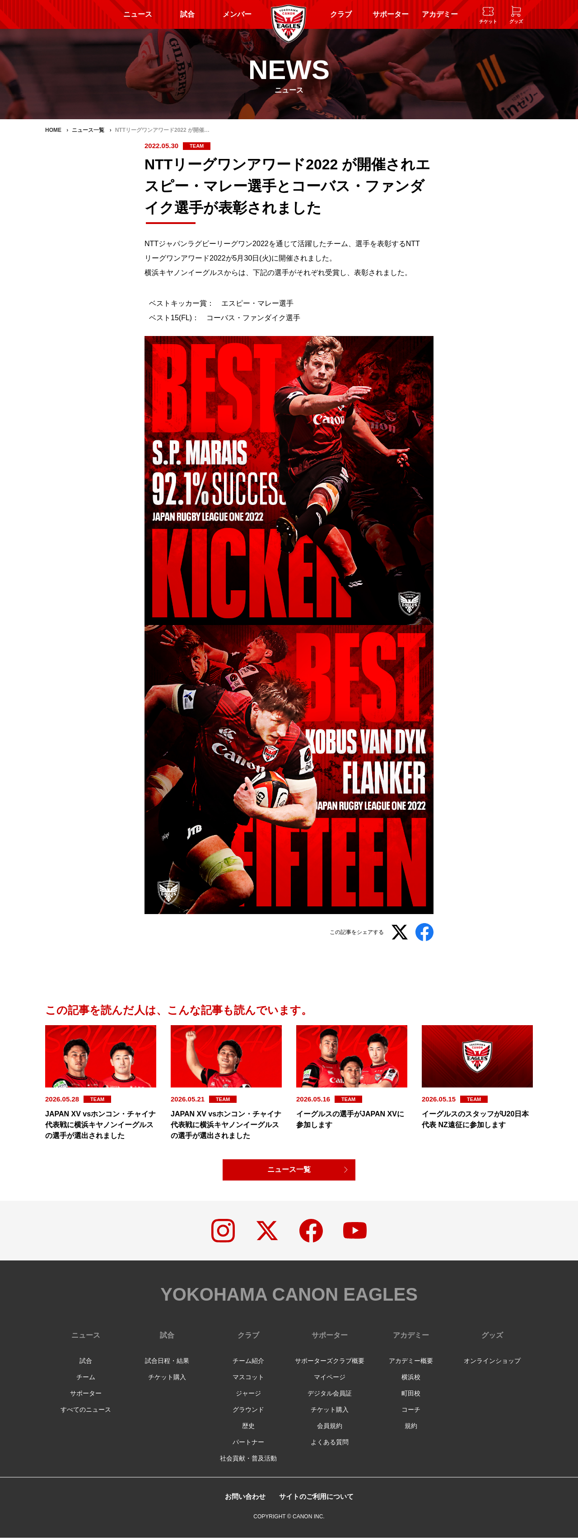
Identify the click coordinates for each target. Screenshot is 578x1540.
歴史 (248, 1428)
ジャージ (248, 1395)
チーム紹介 (248, 1363)
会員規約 (329, 1428)
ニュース (137, 14)
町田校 (410, 1395)
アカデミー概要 (411, 1363)
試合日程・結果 (167, 1363)
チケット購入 (167, 1379)
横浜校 (410, 1379)
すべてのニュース (86, 1411)
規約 (411, 1428)
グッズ (492, 1337)
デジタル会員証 (330, 1395)
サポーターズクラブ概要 (329, 1363)
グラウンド (248, 1411)
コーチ (410, 1411)
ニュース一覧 (289, 1170)
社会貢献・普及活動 (248, 1460)
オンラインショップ (492, 1363)
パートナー (248, 1444)
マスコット (248, 1379)
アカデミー (440, 14)
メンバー (237, 14)
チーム (85, 1379)
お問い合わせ (242, 1499)
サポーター (391, 14)
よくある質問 (330, 1444)
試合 (187, 14)
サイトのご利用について (317, 1499)
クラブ (341, 14)
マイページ (329, 1379)
